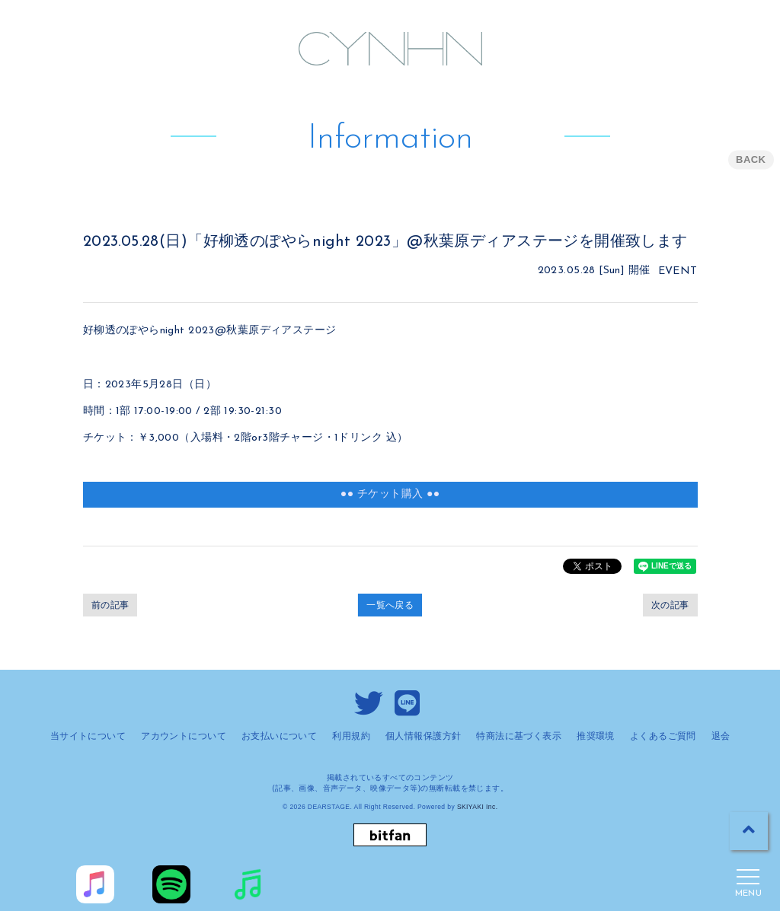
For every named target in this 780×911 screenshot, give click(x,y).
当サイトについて (88, 736)
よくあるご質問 (663, 736)
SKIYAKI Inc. (477, 807)
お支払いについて (279, 736)
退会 (720, 736)
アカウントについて (183, 736)
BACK (751, 159)
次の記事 (670, 605)
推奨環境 (596, 736)
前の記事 (110, 605)
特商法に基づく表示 (518, 736)
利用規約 (351, 736)
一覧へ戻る (390, 605)
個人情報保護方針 (423, 736)
